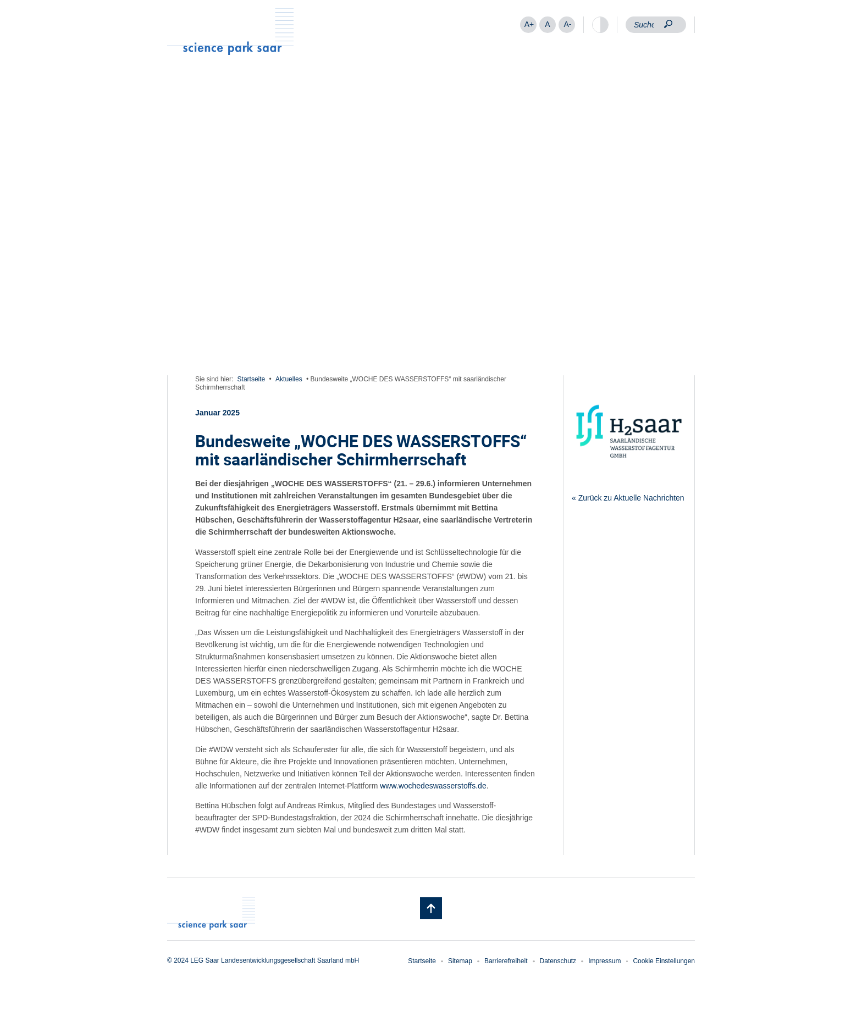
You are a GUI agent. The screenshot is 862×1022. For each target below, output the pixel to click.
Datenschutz (558, 961)
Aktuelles (288, 379)
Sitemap (460, 961)
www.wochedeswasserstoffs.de (433, 785)
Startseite (251, 379)
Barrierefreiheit (506, 961)
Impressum (604, 961)
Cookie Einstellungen (664, 961)
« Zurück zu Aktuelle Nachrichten (628, 497)
